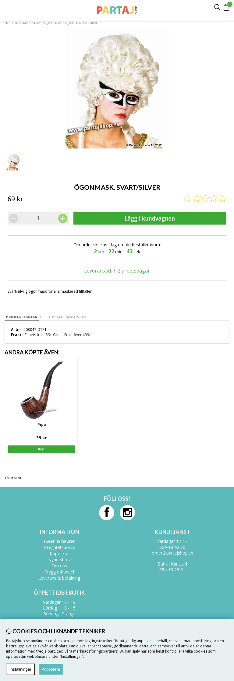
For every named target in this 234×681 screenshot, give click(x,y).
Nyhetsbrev (59, 559)
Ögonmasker (53, 22)
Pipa (41, 424)
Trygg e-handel (59, 572)
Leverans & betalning (59, 578)
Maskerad (21, 22)
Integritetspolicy (59, 547)
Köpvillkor (59, 553)
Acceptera (51, 669)
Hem (8, 22)
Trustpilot (13, 478)
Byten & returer (59, 541)
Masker (36, 22)
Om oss (59, 566)
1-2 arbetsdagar (131, 270)
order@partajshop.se (172, 553)
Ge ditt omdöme (51, 317)
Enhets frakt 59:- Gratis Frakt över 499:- (58, 334)
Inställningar (20, 669)
